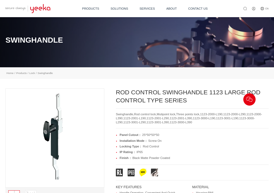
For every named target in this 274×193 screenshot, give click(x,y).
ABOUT (171, 8)
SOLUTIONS (119, 8)
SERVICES (147, 8)
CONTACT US (198, 8)
